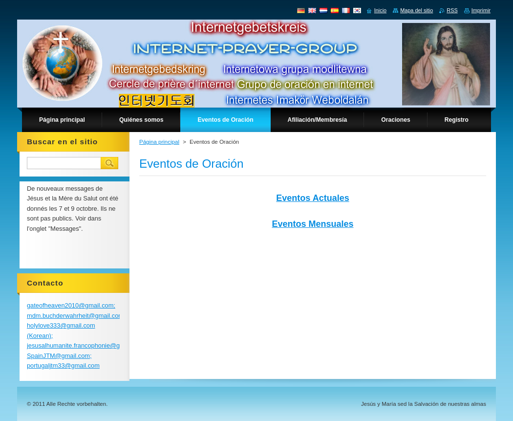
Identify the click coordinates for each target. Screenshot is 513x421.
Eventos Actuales (312, 198)
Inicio (380, 10)
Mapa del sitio (416, 10)
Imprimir (481, 10)
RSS (452, 10)
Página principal (159, 142)
